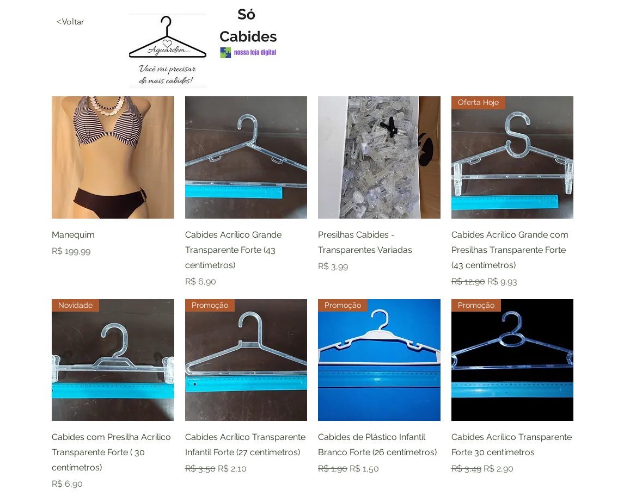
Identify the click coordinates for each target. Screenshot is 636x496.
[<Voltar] (94, 22)
